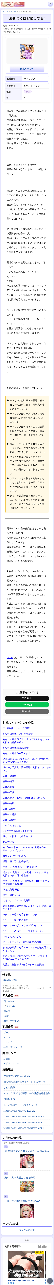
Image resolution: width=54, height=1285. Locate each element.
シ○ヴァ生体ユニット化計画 (17, 831)
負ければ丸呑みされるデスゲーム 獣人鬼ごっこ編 (27, 1151)
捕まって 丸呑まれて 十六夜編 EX (20, 867)
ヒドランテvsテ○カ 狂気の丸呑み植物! (22, 942)
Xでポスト (27, 698)
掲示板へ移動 (10, 980)
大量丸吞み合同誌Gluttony (16, 1076)
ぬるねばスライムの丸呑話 (16, 900)
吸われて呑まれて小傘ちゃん (18, 836)
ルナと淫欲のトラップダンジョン (20, 1105)
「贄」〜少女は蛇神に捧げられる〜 (22, 1201)
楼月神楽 (11, 1283)
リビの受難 (9, 1087)
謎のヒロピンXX (11, 895)
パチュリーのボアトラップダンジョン (22, 925)
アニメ (6, 1037)
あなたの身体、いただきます (18, 734)
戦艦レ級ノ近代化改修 (14, 856)
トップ (5, 12)
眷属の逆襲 (8, 781)
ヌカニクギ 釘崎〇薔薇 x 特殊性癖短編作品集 (26, 1093)
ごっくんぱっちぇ (12, 825)
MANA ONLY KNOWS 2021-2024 (20, 1111)
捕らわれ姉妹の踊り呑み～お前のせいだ (24, 1081)
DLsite (10, 657)
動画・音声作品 (11, 1021)
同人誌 (6, 1011)
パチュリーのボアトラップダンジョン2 (23, 931)
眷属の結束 (8, 787)
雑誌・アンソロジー (13, 1047)
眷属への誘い (10, 809)
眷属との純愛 (10, 776)
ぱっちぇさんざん (12, 936)
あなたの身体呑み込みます (16, 753)
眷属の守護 (8, 792)
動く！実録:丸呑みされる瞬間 (19, 1177)
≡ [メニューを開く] (50, 4)
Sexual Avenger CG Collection (21, 1280)
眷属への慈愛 (10, 814)
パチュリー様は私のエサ (15, 920)
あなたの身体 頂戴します (16, 748)
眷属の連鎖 (8, 803)
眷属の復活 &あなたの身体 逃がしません (24, 798)
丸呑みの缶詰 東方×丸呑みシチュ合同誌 (23, 964)
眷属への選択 (10, 820)
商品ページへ (27, 69)
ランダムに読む (27, 1230)
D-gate (6, 1059)
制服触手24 (9, 1099)
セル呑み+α (8, 842)
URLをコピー (27, 711)
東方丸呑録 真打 (11, 889)
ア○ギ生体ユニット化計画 (16, 728)
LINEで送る (27, 705)
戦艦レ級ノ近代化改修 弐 (16, 861)
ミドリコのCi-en (11, 1063)
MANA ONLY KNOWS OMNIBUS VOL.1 (23, 1128)
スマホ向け (12, 1006)
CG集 (6, 1016)
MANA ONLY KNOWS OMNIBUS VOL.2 (23, 1122)
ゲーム (6, 1032)
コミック (8, 1042)
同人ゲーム (9, 1001)
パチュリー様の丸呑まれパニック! (20, 914)
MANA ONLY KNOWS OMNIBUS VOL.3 (23, 1116)
